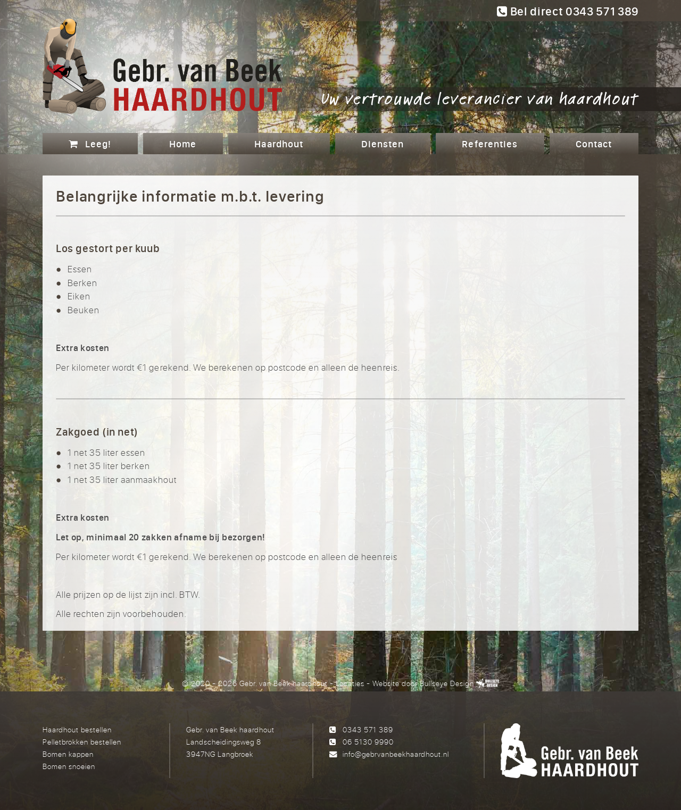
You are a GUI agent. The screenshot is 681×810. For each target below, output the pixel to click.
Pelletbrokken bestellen (82, 742)
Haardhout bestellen (77, 729)
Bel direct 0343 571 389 (567, 11)
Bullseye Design (447, 683)
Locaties (350, 683)
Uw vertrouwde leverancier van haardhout (479, 98)
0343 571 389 (368, 729)
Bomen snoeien (69, 766)
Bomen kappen (68, 754)
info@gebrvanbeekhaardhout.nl (396, 754)
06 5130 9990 (368, 742)
